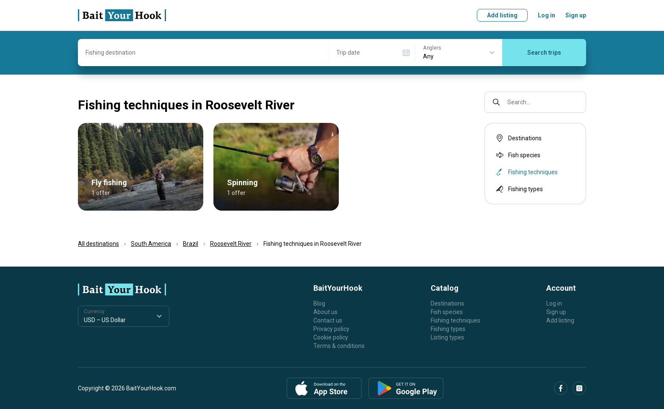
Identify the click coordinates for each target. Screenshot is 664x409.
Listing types (447, 337)
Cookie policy (330, 337)
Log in (546, 15)
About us (325, 312)
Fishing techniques (455, 320)
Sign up (575, 15)
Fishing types (519, 189)
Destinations (518, 138)
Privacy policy (331, 329)
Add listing (502, 15)
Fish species (517, 155)
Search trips (544, 52)
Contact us (327, 320)
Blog (319, 303)
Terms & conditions (339, 345)
